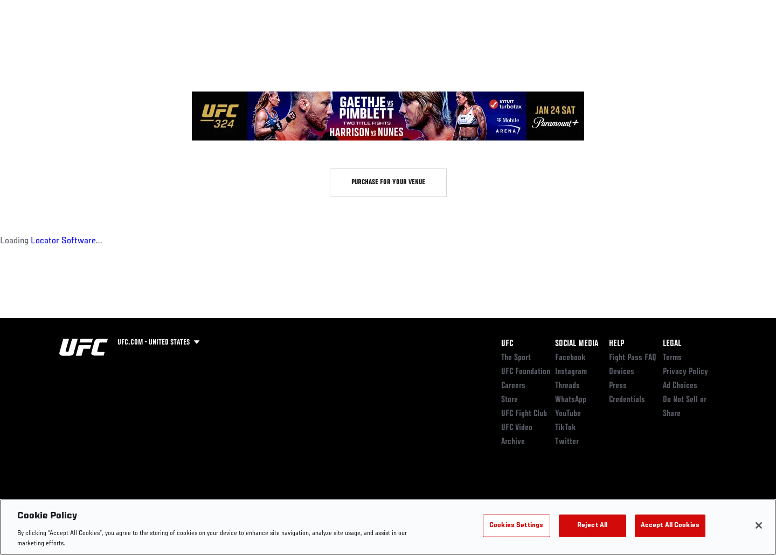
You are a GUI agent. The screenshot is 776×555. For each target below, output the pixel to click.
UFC (507, 344)
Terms (672, 358)
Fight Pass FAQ (632, 358)
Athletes (141, 41)
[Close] (759, 525)
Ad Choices (680, 386)
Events (47, 41)
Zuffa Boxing (645, 41)
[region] (388, 527)
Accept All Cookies (670, 525)
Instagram (571, 372)
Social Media (576, 344)
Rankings (93, 41)
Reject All (592, 525)
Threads (567, 386)
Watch (593, 41)
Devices (621, 372)
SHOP (693, 41)
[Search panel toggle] (722, 41)
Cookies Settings (516, 525)
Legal (672, 344)
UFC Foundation (525, 372)
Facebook (570, 358)
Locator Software (63, 241)
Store (509, 400)
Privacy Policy (685, 372)
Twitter (567, 442)
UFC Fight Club (524, 414)
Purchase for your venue (388, 182)
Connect (550, 41)
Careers (513, 386)
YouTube (568, 414)
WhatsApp (570, 400)
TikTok (565, 428)
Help (616, 344)
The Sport (516, 358)
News (183, 41)
